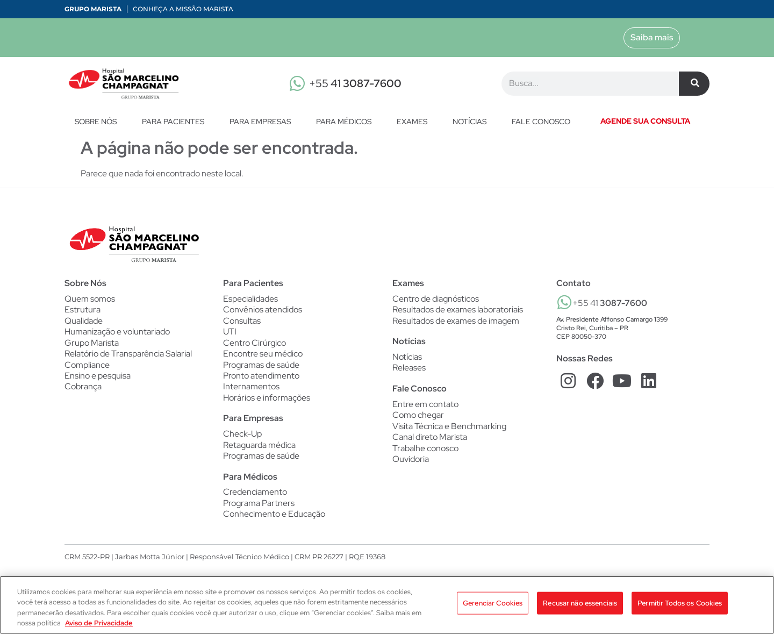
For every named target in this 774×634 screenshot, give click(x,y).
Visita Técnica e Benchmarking (449, 427)
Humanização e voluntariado (117, 332)
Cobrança (83, 388)
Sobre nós (98, 121)
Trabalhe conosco (425, 449)
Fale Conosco (419, 389)
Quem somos (89, 299)
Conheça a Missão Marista (183, 9)
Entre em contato (425, 405)
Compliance (87, 365)
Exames (415, 121)
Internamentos (251, 388)
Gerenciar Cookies (492, 604)
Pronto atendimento (261, 377)
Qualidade (83, 321)
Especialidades (250, 299)
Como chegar (418, 416)
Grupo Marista (92, 9)
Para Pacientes (176, 121)
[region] (387, 605)
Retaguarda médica (259, 446)
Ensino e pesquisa (97, 377)
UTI (229, 332)
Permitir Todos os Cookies (679, 604)
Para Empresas (263, 121)
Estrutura (82, 309)
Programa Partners (259, 505)
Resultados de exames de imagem (455, 321)
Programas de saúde (261, 365)
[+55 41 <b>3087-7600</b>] (564, 302)
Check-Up (242, 435)
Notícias (472, 121)
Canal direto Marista (429, 438)
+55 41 (355, 83)
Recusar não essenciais (580, 604)
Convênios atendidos (262, 309)
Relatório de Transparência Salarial (128, 355)
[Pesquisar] (694, 84)
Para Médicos (346, 121)
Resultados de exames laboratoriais (457, 309)
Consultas (242, 321)
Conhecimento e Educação (274, 516)
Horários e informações (266, 399)
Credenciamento (255, 494)
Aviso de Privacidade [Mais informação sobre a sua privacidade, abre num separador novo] (99, 623)
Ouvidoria (410, 460)
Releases (409, 369)
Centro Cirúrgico (254, 343)
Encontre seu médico (263, 355)
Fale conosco (541, 121)
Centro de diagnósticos (435, 299)
